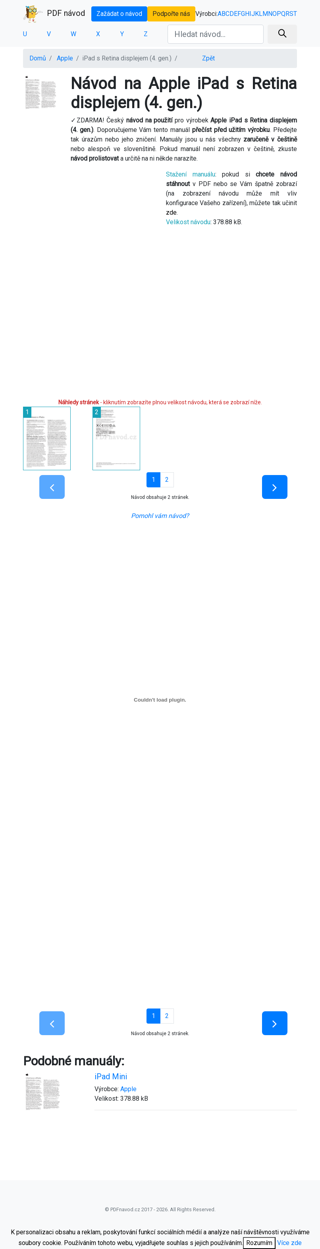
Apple (65, 58)
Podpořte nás (171, 13)
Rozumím (259, 1243)
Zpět (208, 58)
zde (171, 212)
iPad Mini (110, 1076)
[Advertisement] (88, 224)
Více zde (289, 1243)
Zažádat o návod (119, 13)
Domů (37, 58)
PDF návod (54, 14)
